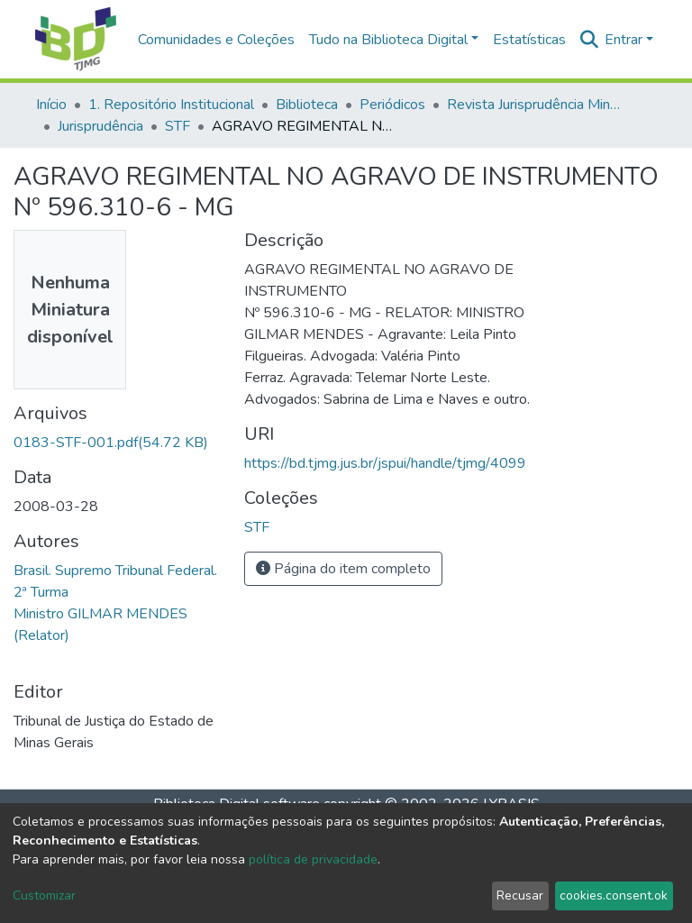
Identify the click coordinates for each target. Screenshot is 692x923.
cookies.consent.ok (614, 895)
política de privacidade (313, 859)
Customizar (44, 895)
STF (177, 126)
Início (51, 104)
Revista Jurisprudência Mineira (537, 104)
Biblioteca (307, 104)
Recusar (519, 895)
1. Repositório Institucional (171, 104)
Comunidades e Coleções (216, 40)
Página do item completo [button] (343, 569)
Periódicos (392, 104)
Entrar (623, 40)
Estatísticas (529, 40)
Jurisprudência (100, 126)
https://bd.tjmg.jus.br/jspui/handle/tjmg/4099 (385, 463)
